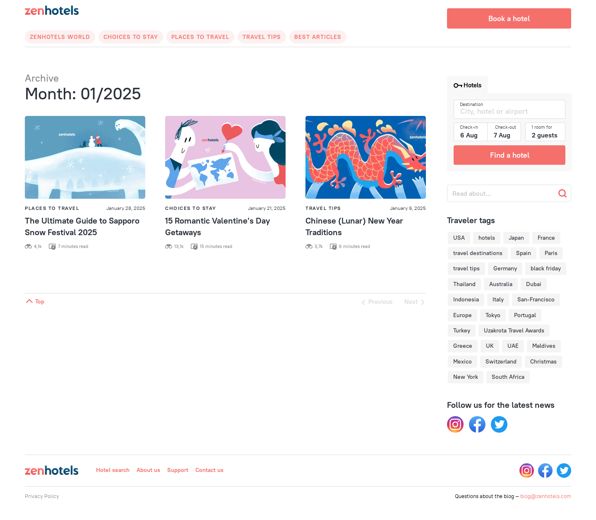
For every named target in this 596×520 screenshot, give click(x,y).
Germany (505, 268)
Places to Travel (200, 37)
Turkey (461, 330)
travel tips (466, 268)
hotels (486, 237)
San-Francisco (536, 299)
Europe (462, 315)
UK (490, 345)
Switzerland (501, 361)
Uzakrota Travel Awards (514, 330)
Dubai (533, 284)
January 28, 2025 (125, 208)
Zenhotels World (60, 37)
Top (34, 301)
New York (465, 376)
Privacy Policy (42, 496)
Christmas (543, 361)
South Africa (508, 376)
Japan (516, 237)
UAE (513, 345)
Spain (523, 253)
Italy (498, 299)
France (546, 237)
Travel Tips (262, 37)
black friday (546, 268)
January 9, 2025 (408, 208)
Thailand (464, 284)
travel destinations (477, 253)
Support (177, 470)
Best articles (317, 37)
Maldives (543, 345)
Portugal (525, 315)
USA (459, 237)
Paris (551, 253)
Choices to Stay (130, 37)
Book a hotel (509, 18)
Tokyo (492, 315)
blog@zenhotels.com (545, 496)
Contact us (209, 470)
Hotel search (113, 470)
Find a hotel (509, 155)
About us (148, 470)
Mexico (462, 361)
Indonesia (466, 299)
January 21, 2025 (267, 208)
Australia (500, 284)
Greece (462, 345)
